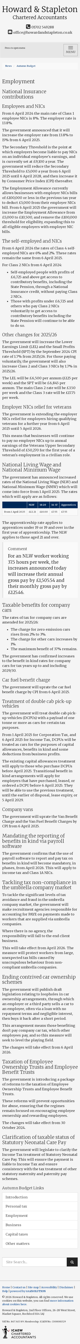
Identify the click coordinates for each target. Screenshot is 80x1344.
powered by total (28, 1291)
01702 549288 (40, 27)
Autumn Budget (26, 65)
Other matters (18, 1243)
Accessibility (49, 1287)
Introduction (17, 1197)
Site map (33, 1287)
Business (13, 1225)
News (8, 65)
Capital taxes (17, 1234)
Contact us (19, 1287)
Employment (17, 1215)
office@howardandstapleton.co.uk (40, 32)
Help (5, 1291)
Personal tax (16, 1206)
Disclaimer (66, 1287)
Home (6, 1287)
